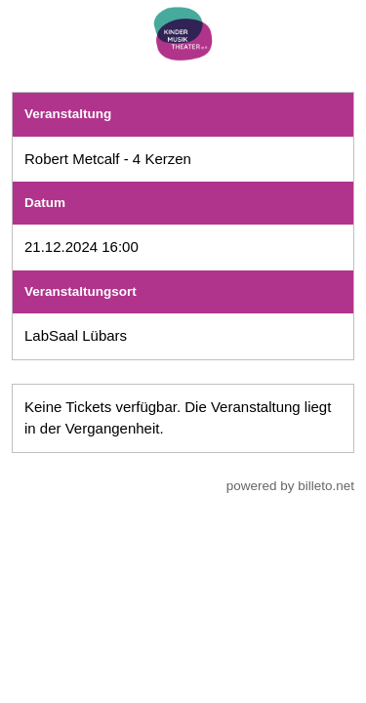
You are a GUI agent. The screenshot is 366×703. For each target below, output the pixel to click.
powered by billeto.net (290, 485)
